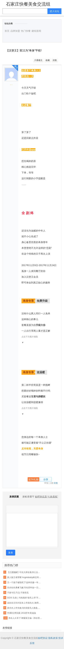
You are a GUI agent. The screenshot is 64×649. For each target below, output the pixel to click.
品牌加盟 (15, 31)
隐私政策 (53, 638)
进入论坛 (54, 11)
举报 (46, 483)
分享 (45, 479)
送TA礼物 (33, 479)
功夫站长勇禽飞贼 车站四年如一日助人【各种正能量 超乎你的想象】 (24, 587)
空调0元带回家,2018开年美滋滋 (21, 613)
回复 (55, 60)
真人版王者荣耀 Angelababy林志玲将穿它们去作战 (24, 577)
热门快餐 (26, 31)
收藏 (48, 60)
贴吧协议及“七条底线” (46, 496)
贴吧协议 (43, 638)
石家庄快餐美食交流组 (28, 4)
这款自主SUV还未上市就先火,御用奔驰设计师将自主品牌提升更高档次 (24, 603)
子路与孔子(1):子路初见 (18, 592)
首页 (7, 31)
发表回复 (12, 496)
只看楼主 (38, 60)
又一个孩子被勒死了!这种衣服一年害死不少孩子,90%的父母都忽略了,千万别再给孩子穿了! (24, 582)
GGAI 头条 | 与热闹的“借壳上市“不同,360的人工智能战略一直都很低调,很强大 (24, 598)
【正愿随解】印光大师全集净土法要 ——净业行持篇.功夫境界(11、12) (24, 572)
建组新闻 (36, 31)
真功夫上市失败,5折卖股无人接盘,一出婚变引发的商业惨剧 (24, 608)
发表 (10, 552)
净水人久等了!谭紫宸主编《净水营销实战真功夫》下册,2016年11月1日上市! (25, 618)
